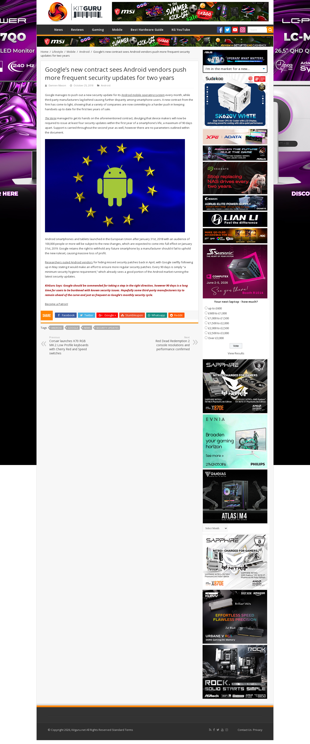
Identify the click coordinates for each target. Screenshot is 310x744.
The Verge (50, 118)
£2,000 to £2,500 (218, 328)
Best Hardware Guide (147, 30)
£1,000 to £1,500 (218, 318)
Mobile (117, 30)
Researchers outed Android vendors (69, 262)
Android (84, 52)
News (58, 30)
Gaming (98, 30)
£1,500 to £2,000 (218, 323)
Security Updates (107, 327)
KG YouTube (181, 30)
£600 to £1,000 (217, 313)
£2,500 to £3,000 (218, 333)
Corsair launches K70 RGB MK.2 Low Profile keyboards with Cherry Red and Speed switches (71, 345)
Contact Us (245, 730)
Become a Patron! (56, 304)
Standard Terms (122, 730)
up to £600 (215, 308)
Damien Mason (57, 85)
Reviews (77, 30)
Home (44, 29)
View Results (236, 353)
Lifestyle (57, 52)
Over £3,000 (216, 338)
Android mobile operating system (143, 95)
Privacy (257, 730)
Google (73, 327)
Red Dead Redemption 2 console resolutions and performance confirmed (168, 343)
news (87, 327)
